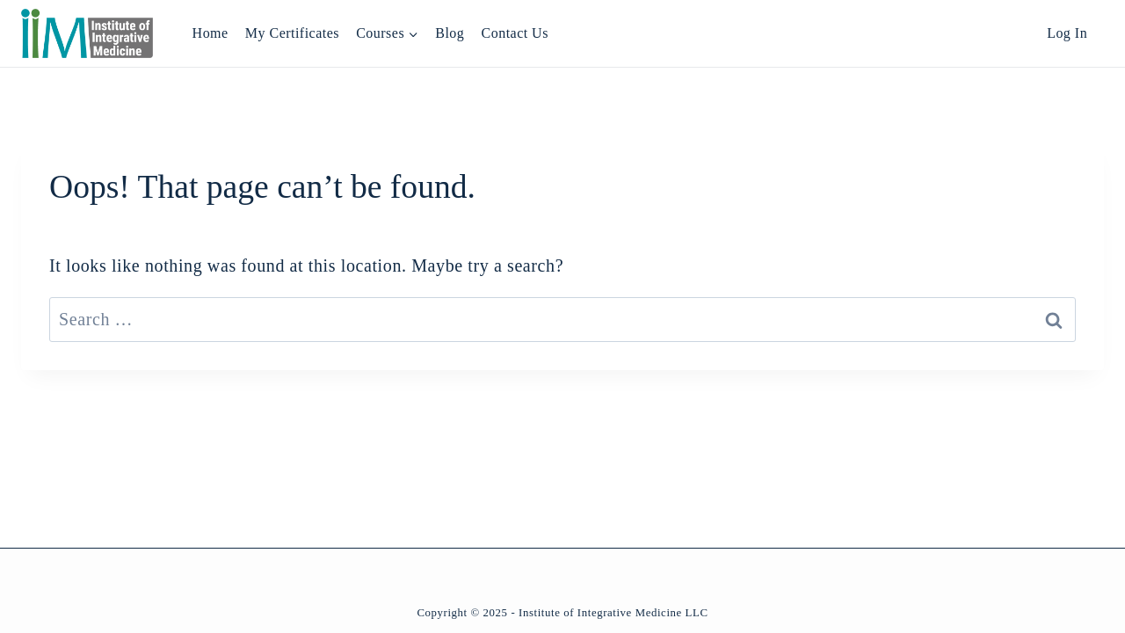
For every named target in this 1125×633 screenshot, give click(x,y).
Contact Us (515, 32)
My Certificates (292, 32)
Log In (1067, 32)
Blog (449, 32)
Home (210, 32)
